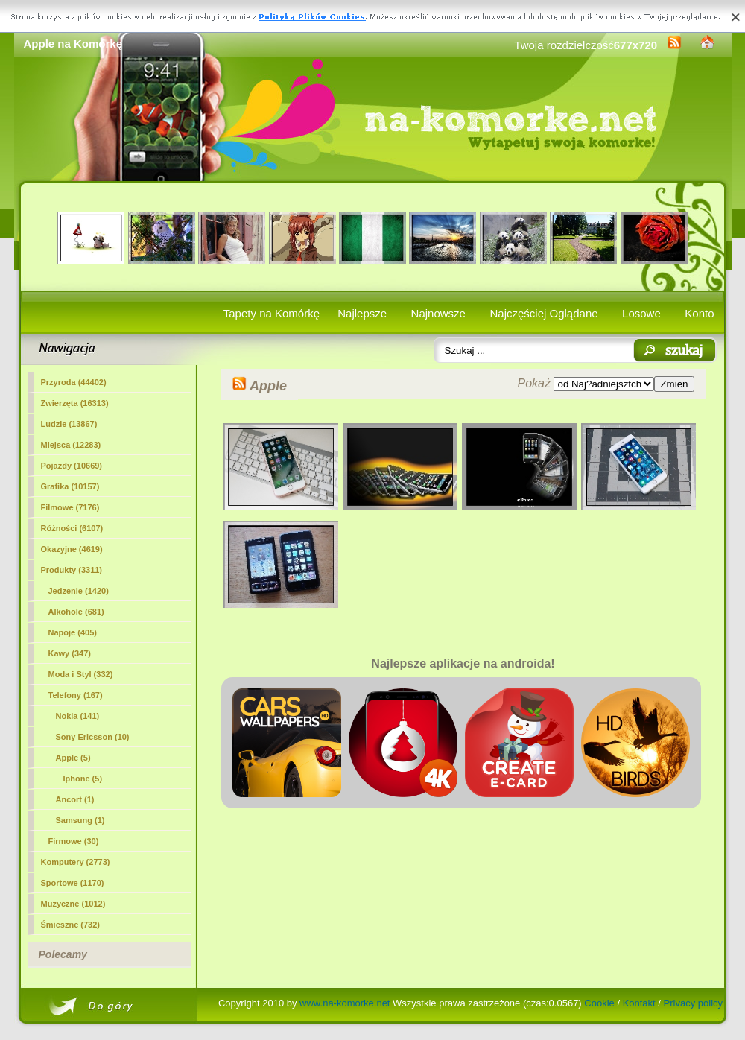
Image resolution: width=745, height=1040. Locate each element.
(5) (73, 757)
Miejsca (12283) (71, 444)
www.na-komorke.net (344, 1003)
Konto (699, 313)
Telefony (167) (75, 695)
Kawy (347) (69, 653)
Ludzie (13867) (69, 423)
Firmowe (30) (73, 841)
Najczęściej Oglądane (543, 313)
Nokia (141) (78, 715)
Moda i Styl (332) (80, 674)
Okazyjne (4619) (72, 549)
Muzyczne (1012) (73, 903)
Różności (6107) (72, 528)
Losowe (641, 313)
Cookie (599, 1003)
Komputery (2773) (75, 861)
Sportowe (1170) (72, 882)
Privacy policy (693, 1003)
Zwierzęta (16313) (75, 403)
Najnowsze (438, 313)
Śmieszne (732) (70, 924)
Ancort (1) (75, 799)
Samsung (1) (80, 820)
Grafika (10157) (70, 486)
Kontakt (639, 1003)
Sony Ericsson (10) (93, 736)
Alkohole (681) (76, 611)
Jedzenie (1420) (78, 590)
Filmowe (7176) (70, 507)
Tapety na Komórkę (272, 313)
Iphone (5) (83, 778)
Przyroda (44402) (74, 382)
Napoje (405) (72, 632)
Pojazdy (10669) (72, 465)
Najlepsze (362, 313)
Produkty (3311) (72, 569)
